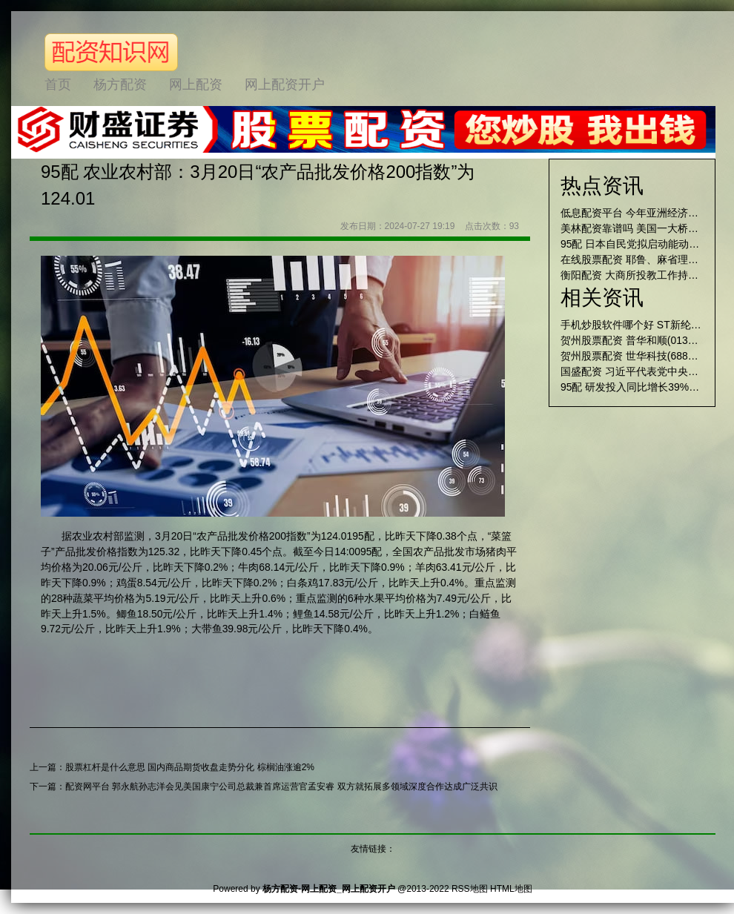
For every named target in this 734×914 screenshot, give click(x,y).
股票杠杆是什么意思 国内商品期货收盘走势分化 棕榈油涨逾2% (189, 767)
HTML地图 (511, 889)
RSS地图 (470, 889)
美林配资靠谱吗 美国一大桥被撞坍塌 (645, 228)
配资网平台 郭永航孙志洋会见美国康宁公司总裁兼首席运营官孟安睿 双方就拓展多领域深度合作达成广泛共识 (281, 786)
